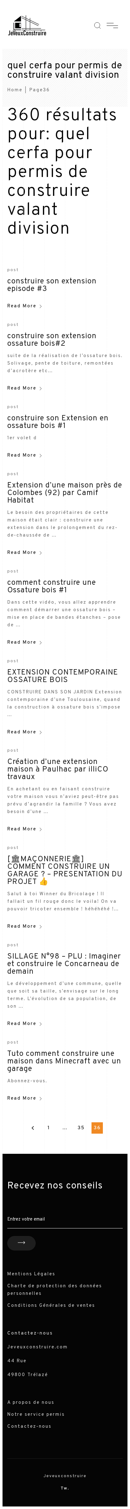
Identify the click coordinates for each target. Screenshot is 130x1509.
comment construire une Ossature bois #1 (51, 586)
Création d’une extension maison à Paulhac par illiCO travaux (58, 769)
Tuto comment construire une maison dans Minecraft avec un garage (64, 1061)
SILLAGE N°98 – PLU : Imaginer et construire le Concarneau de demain (64, 964)
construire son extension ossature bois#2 (52, 340)
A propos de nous (30, 1403)
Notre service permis (36, 1415)
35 (81, 1128)
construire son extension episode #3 (52, 285)
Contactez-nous (29, 1427)
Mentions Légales (31, 1274)
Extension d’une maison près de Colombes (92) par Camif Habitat (64, 493)
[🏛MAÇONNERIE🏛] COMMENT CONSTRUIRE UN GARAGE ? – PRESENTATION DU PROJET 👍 (64, 871)
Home (14, 90)
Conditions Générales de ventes (51, 1306)
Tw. (65, 1488)
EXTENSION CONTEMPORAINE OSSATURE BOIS (62, 676)
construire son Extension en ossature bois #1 (58, 422)
